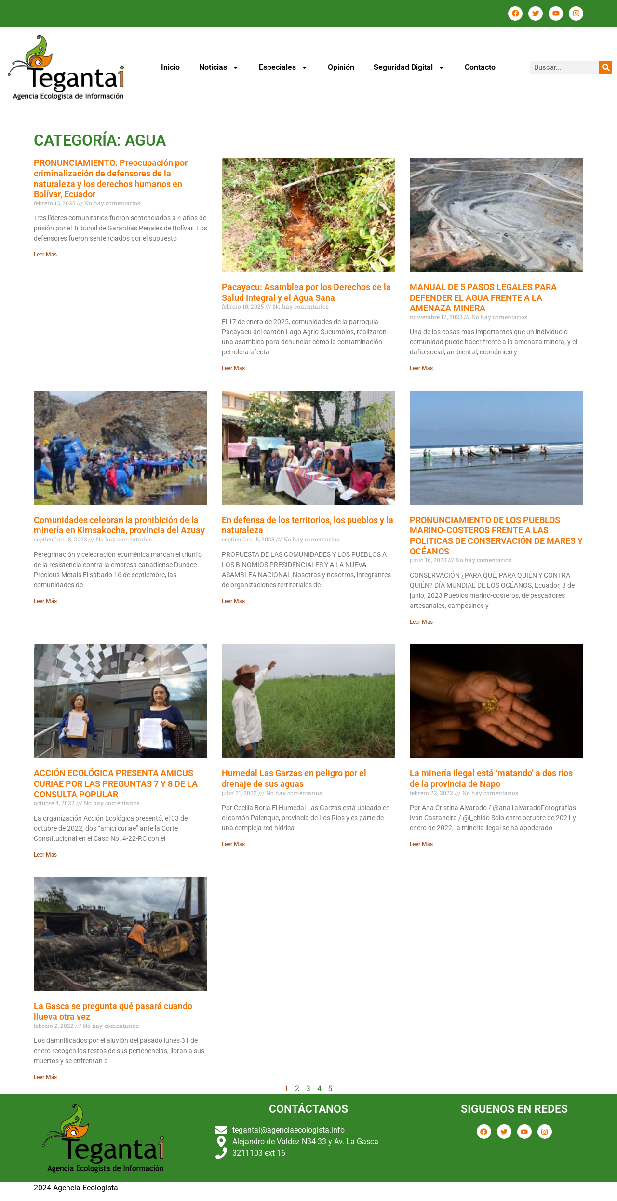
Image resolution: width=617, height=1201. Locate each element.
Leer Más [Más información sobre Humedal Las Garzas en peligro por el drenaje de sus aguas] (233, 844)
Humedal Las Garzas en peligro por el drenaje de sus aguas (294, 778)
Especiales (283, 67)
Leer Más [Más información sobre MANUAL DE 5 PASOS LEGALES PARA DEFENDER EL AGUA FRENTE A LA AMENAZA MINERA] (421, 368)
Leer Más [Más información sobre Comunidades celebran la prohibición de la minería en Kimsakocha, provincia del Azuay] (45, 601)
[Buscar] (605, 67)
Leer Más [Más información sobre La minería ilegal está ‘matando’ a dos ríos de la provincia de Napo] (421, 844)
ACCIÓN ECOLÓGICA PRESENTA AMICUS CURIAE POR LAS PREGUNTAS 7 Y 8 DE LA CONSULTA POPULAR (116, 783)
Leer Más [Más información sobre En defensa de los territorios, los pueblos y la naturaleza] (233, 601)
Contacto (480, 67)
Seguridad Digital (409, 67)
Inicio (170, 67)
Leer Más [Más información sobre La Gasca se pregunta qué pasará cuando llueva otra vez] (45, 1077)
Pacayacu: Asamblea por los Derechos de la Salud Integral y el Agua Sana (306, 292)
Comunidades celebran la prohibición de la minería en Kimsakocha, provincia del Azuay (119, 525)
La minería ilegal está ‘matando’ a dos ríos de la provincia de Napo (491, 778)
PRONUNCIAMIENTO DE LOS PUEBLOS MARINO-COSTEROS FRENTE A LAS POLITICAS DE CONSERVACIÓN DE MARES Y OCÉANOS (496, 535)
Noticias (219, 67)
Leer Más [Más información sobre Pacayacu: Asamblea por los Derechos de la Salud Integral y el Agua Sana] (233, 368)
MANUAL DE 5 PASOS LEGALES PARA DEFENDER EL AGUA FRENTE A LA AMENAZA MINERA (483, 297)
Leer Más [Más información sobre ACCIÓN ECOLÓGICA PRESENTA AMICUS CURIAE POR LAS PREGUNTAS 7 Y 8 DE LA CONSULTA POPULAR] (45, 854)
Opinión (341, 67)
